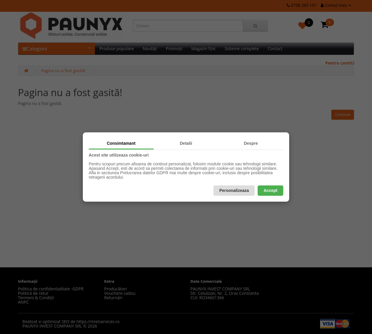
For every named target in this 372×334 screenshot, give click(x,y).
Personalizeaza (234, 190)
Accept (270, 190)
